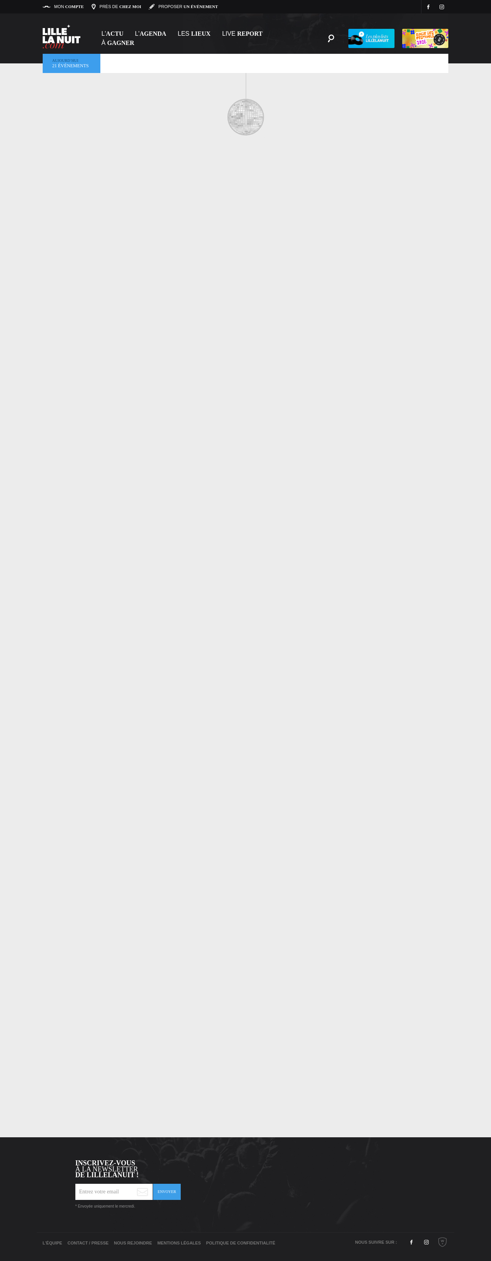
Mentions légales (179, 1243)
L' (112, 33)
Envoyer (167, 1192)
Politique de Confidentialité (240, 1243)
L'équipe (52, 1243)
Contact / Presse (88, 1243)
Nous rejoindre (133, 1243)
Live (242, 33)
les (194, 33)
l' (150, 33)
